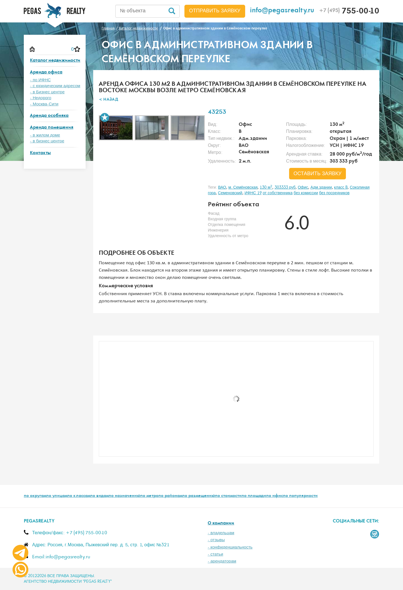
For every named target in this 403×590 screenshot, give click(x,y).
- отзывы (216, 540)
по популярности (300, 496)
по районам (170, 496)
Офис (303, 187)
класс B (341, 187)
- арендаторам (222, 561)
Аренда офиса (46, 72)
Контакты (40, 153)
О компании (221, 523)
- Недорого (40, 98)
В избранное (104, 117)
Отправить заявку (215, 10)
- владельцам (221, 533)
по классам (78, 496)
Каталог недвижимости (55, 61)
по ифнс (274, 496)
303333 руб (285, 187)
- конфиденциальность (230, 547)
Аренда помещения (51, 128)
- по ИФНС (40, 80)
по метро (149, 496)
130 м (266, 187)
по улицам (56, 496)
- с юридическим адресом (55, 86)
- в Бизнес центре (47, 92)
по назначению (124, 496)
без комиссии (306, 193)
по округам (35, 496)
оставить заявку (318, 173)
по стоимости (228, 496)
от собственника (278, 193)
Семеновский (230, 193)
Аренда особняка (49, 116)
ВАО (222, 187)
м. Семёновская (243, 187)
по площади (254, 496)
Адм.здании (321, 187)
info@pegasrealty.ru (282, 11)
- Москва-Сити (44, 104)
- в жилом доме (45, 135)
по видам (99, 496)
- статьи (215, 554)
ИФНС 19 (253, 193)
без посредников (334, 193)
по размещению (198, 496)
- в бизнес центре (47, 141)
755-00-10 (349, 12)
